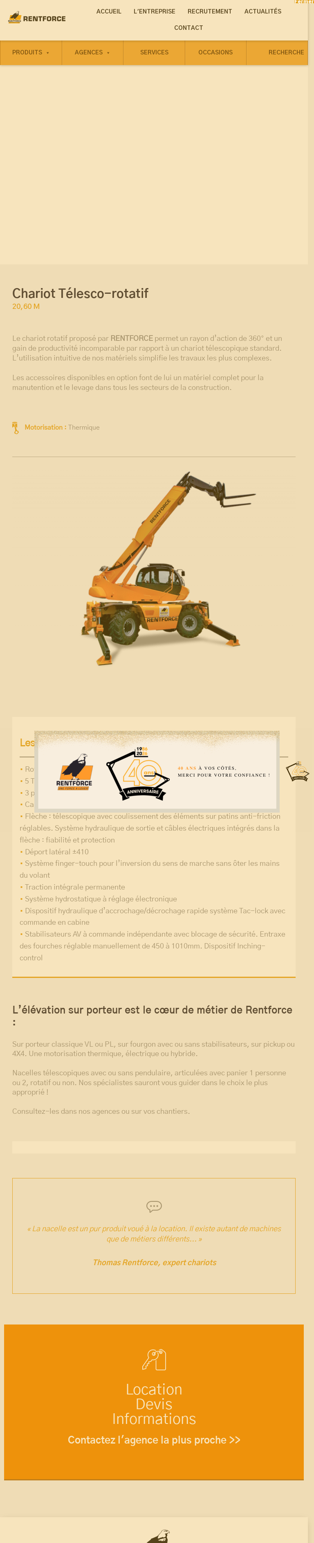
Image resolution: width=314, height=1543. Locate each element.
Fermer (304, 1)
